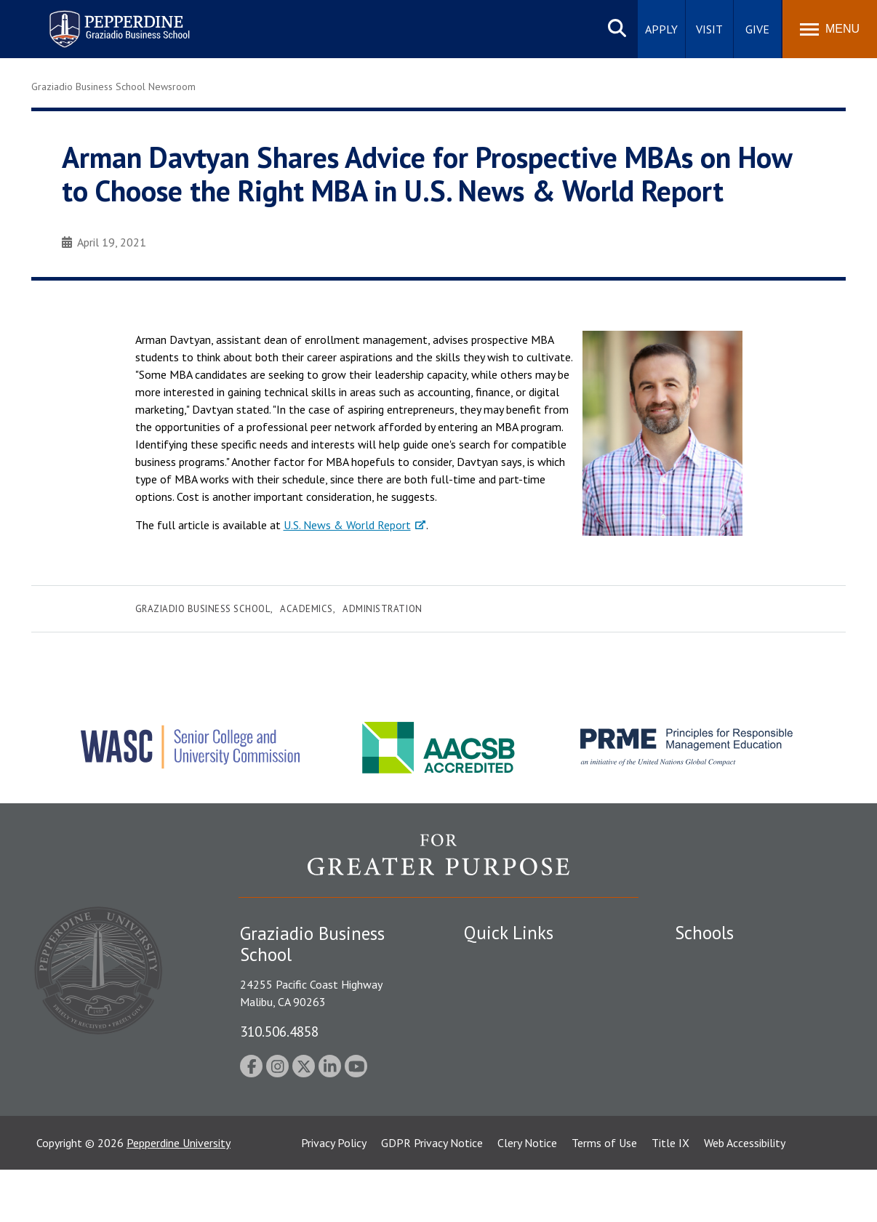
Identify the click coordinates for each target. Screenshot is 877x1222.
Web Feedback (498, 1137)
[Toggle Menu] (829, 29)
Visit (709, 29)
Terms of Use (604, 1195)
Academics (306, 609)
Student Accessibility (514, 1010)
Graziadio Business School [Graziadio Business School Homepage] (738, 1010)
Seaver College (711, 960)
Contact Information (515, 1087)
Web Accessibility (744, 1195)
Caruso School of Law (729, 985)
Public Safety (496, 985)
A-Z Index (487, 1112)
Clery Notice (527, 1195)
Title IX (670, 1195)
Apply (661, 29)
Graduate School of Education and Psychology (759, 1043)
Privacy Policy (334, 1195)
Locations (488, 960)
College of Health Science (738, 1102)
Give (757, 29)
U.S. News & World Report (347, 525)
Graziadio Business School (203, 609)
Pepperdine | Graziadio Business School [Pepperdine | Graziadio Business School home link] (100, 20)
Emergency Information (521, 1036)
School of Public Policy (731, 1076)
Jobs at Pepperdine (509, 1061)
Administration (382, 609)
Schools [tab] (704, 932)
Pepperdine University (179, 1195)
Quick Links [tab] (508, 932)
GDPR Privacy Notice (432, 1195)
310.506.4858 (279, 1031)
